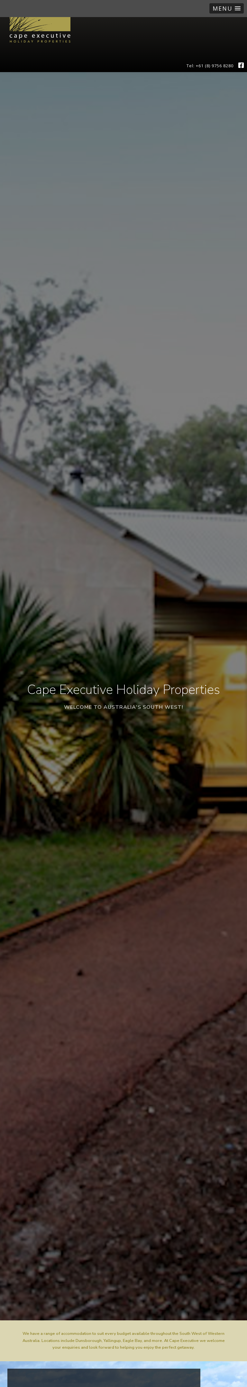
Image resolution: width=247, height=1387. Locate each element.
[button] (226, 8)
